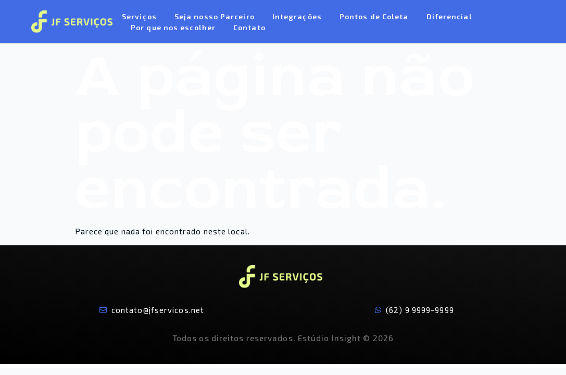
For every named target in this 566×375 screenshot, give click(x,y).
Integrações (297, 16)
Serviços (139, 16)
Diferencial (449, 16)
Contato (249, 27)
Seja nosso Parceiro (214, 16)
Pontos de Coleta (374, 16)
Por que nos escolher (173, 27)
